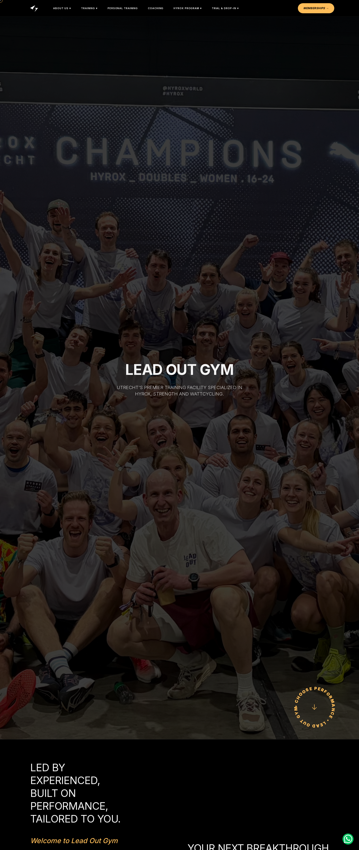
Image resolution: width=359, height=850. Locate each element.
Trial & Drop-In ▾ (225, 8)
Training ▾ (89, 8)
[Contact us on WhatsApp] (348, 839)
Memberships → (316, 8)
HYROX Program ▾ (187, 8)
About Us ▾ (62, 8)
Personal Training (123, 8)
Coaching (155, 8)
